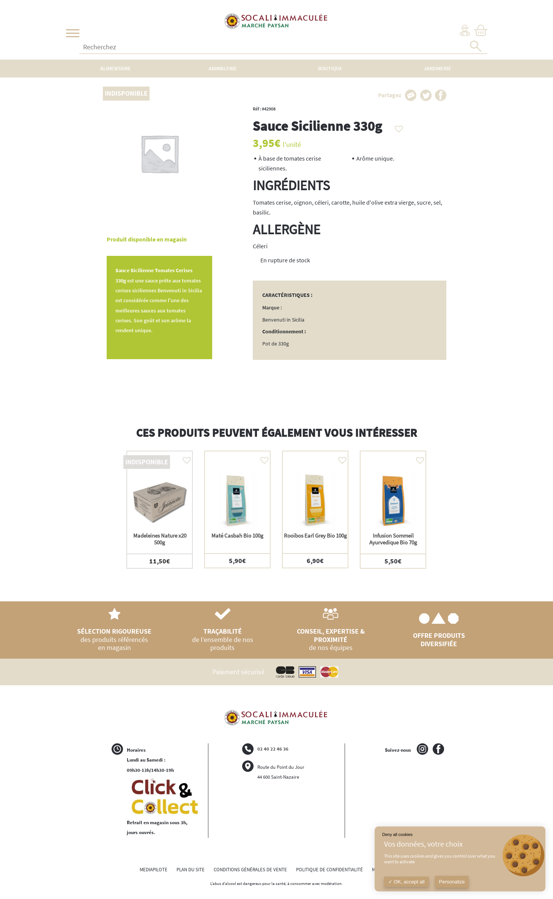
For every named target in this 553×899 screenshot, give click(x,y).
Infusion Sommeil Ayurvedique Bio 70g (393, 539)
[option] (160, 510)
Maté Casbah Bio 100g (237, 535)
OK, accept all (406, 882)
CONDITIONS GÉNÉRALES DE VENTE (250, 869)
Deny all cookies (397, 834)
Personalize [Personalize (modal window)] (452, 882)
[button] (397, 126)
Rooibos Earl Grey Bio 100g (315, 535)
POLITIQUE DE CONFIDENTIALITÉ (329, 869)
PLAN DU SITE (190, 869)
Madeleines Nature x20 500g (159, 539)
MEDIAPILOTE (153, 869)
